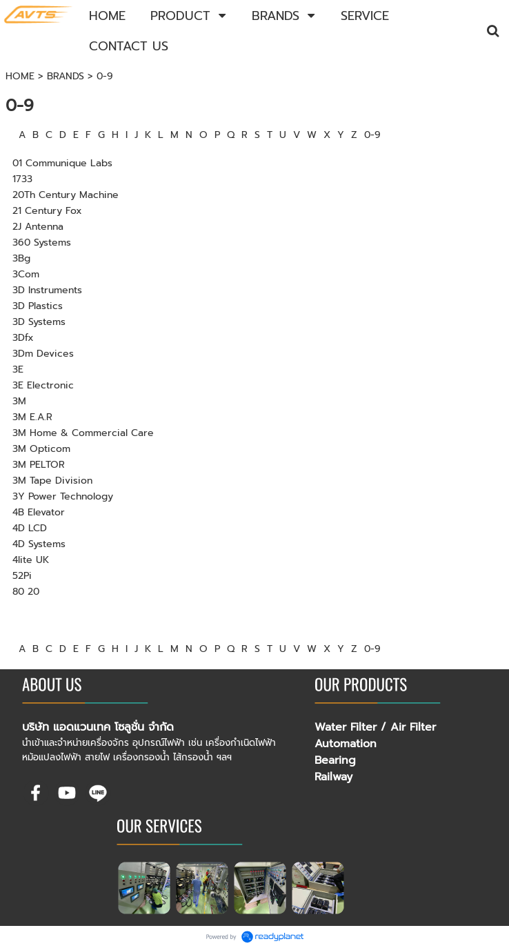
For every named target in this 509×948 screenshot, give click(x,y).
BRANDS (65, 76)
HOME (20, 76)
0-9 (372, 135)
